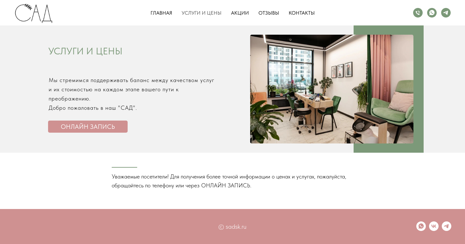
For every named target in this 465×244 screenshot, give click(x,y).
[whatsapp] (432, 12)
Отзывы (268, 13)
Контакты (302, 13)
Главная (161, 13)
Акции (240, 13)
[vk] (434, 229)
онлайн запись (88, 126)
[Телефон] (418, 12)
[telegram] (446, 12)
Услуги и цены (202, 13)
